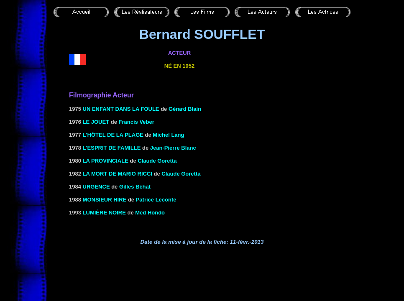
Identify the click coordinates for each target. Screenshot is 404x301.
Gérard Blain (185, 109)
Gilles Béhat (135, 187)
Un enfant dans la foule (121, 109)
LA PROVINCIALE (105, 161)
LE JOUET (96, 122)
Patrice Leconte (156, 199)
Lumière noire (104, 212)
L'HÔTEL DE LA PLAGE (113, 135)
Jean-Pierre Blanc (173, 148)
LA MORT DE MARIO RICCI (117, 174)
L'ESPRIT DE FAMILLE (112, 148)
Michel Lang (168, 135)
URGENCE (96, 187)
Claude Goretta (157, 161)
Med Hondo (150, 212)
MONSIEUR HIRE (105, 199)
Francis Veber (136, 122)
